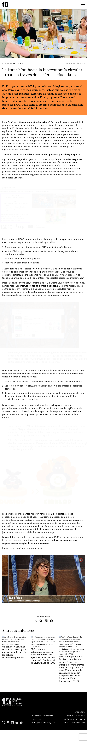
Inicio (5, 63)
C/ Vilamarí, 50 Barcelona (42, 716)
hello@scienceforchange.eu (43, 723)
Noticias (18, 63)
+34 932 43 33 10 (39, 719)
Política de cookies (76, 716)
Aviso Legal (80, 712)
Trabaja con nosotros (74, 723)
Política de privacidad (74, 719)
